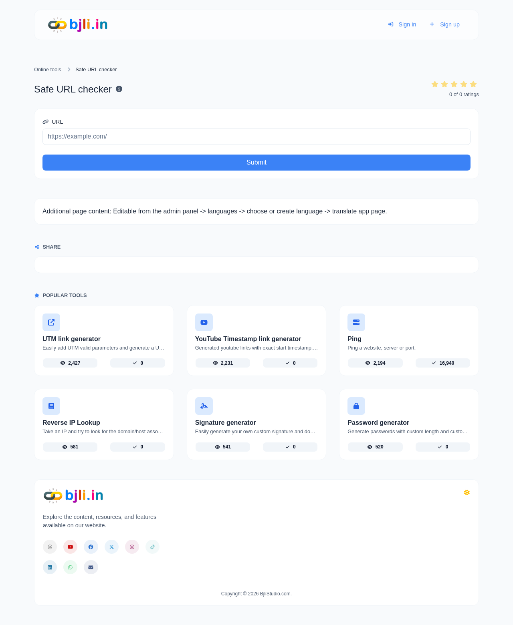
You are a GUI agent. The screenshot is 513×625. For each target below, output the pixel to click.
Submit (256, 162)
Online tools (47, 69)
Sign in (402, 24)
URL (52, 122)
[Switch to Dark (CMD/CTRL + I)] (467, 493)
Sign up (444, 24)
